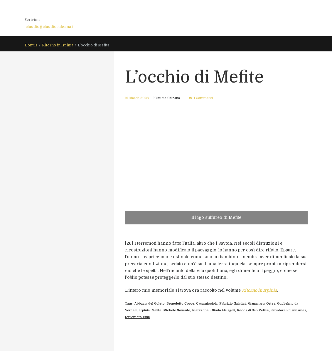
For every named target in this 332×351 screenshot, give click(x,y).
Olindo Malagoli (222, 310)
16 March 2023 (137, 98)
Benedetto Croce (180, 303)
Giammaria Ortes (261, 303)
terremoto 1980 (137, 317)
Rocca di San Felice (253, 310)
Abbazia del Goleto (149, 303)
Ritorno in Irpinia (57, 45)
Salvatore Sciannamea (288, 310)
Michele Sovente (176, 310)
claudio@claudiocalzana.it (50, 27)
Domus (31, 45)
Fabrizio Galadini (232, 303)
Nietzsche (200, 310)
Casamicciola (207, 303)
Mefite (156, 310)
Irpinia (144, 310)
